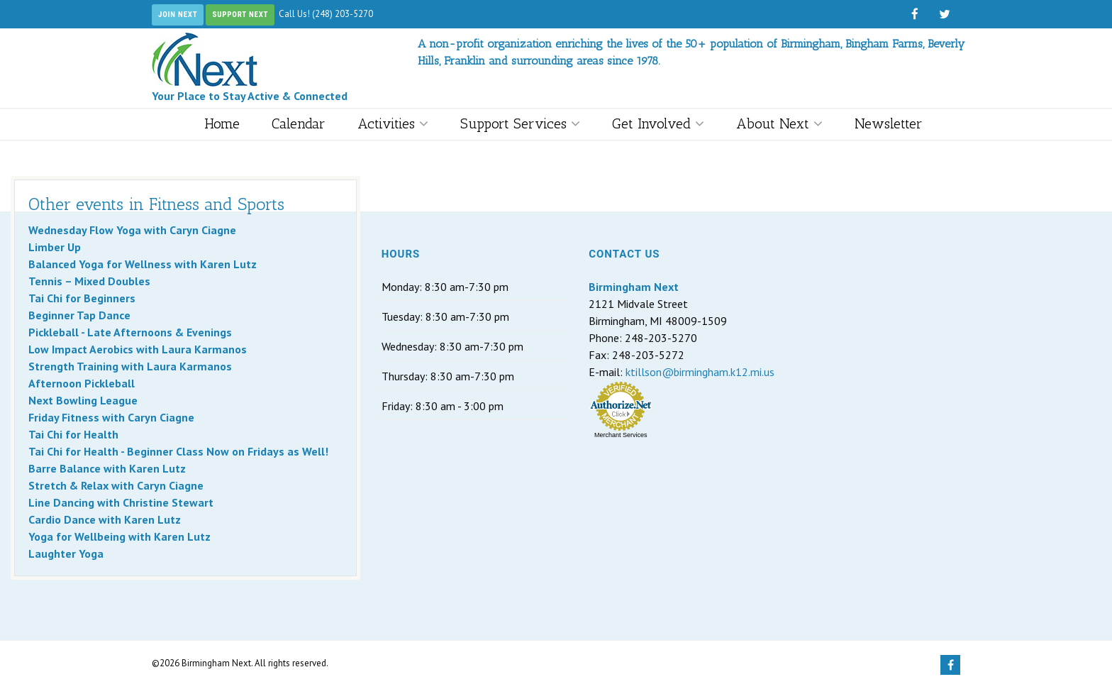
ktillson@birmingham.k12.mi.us (700, 372)
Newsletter (889, 123)
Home (222, 123)
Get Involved (658, 123)
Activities (392, 123)
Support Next (240, 14)
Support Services (520, 123)
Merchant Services (620, 435)
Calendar (299, 123)
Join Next (177, 14)
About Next (779, 123)
